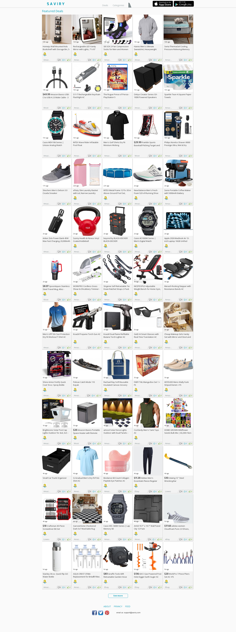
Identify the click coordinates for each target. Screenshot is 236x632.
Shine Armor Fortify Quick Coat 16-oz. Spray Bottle (54, 383)
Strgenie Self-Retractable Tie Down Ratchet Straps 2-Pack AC (117, 289)
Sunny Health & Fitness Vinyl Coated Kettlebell (86, 239)
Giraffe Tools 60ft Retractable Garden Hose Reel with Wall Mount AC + (116, 576)
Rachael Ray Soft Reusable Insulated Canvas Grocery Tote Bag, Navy (116, 385)
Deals (105, 5)
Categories (118, 5)
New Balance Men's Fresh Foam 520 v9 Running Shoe (146, 191)
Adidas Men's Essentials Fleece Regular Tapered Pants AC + (145, 481)
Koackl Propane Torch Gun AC (86, 334)
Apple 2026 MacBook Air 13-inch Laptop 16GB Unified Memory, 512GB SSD (176, 241)
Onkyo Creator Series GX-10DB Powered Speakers (145, 96)
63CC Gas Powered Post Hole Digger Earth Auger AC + (147, 576)
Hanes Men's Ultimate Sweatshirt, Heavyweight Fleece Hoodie (145, 49)
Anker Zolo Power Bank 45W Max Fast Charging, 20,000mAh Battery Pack (56, 241)
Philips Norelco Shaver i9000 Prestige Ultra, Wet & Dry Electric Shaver (177, 145)
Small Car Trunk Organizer (55, 478)
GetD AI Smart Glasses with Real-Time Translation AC (146, 335)
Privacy (118, 606)
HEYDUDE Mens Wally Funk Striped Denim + (176, 383)
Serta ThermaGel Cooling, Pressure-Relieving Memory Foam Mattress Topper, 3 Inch (177, 49)
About (107, 606)
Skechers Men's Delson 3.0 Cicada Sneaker (55, 191)
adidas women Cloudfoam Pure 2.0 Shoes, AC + (176, 529)
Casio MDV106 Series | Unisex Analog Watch (53, 144)
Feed (127, 606)
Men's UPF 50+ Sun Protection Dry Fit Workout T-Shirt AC (56, 335)
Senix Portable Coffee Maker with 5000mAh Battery (177, 191)
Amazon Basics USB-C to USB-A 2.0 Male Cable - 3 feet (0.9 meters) (56, 97)
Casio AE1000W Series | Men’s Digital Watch (145, 239)
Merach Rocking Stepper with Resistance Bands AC (177, 287)
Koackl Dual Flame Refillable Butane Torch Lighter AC (116, 335)
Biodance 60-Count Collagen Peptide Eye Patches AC (116, 479)
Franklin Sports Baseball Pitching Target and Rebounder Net (147, 145)
